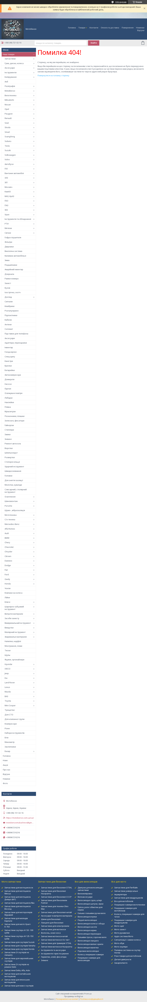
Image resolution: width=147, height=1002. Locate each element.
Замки (7, 434)
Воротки (9, 448)
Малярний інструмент (15, 632)
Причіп (8, 388)
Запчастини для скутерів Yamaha (19, 945)
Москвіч (8, 187)
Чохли (7, 588)
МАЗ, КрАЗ (9, 196)
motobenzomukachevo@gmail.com (20, 822)
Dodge (8, 565)
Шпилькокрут (11, 452)
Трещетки (10, 710)
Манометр (10, 742)
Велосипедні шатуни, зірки (90, 903)
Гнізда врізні (10, 352)
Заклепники (10, 746)
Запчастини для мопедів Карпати (16, 919)
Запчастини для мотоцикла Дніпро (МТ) (17, 898)
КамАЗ (8, 191)
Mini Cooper (10, 705)
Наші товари (8, 54)
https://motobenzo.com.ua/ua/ (20, 818)
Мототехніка (10, 515)
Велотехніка (10, 95)
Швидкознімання (13, 471)
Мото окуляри (121, 946)
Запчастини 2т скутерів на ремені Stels (16, 965)
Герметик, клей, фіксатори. (54, 957)
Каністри (9, 361)
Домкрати (9, 379)
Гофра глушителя (13, 237)
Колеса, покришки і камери (91, 954)
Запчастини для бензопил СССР (56, 897)
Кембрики (9, 306)
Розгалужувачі (11, 310)
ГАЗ (6, 168)
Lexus (7, 687)
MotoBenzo (10, 90)
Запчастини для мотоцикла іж (18, 887)
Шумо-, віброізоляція (15, 510)
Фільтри (8, 242)
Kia (6, 678)
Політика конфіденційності (91, 999)
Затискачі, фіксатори (14, 420)
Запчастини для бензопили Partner (54, 901)
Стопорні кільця (12, 461)
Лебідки (8, 397)
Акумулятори (120, 894)
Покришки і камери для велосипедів (89, 959)
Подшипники (11, 265)
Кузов (7, 287)
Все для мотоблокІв (123, 901)
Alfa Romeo (10, 528)
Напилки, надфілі (13, 641)
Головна (72, 27)
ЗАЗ (6, 177)
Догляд (8, 297)
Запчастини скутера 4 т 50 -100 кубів (18, 931)
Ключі (7, 602)
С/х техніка (10, 519)
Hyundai (8, 664)
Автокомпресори (13, 375)
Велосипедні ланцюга (88, 940)
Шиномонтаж (11, 501)
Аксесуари (10, 67)
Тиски (7, 650)
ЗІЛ (6, 182)
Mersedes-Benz (12, 524)
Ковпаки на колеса (13, 592)
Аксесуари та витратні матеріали (56, 915)
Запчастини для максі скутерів (18, 985)
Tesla (7, 145)
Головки (8, 475)
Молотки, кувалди (13, 484)
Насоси (8, 384)
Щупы (7, 655)
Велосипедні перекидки (89, 933)
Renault (8, 118)
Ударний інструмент (14, 466)
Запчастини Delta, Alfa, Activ (17, 970)
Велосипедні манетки (88, 947)
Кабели (8, 319)
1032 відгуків (120, 2)
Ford (7, 574)
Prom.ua (88, 993)
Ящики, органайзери (14, 659)
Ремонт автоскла (13, 443)
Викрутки (9, 627)
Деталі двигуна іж (122, 959)
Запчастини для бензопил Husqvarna (53, 892)
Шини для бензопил (50, 919)
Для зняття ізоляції (14, 480)
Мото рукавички (122, 933)
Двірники (9, 246)
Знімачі (8, 439)
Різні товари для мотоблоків (127, 956)
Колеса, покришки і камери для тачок (129, 915)
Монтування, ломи (13, 646)
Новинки (140, 27)
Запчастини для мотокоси (53, 929)
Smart (7, 132)
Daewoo (8, 560)
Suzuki (8, 150)
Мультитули (10, 411)
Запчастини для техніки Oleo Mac (54, 907)
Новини (6, 778)
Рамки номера (11, 278)
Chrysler (8, 551)
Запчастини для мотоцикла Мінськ (17, 892)
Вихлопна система (13, 251)
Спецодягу (10, 356)
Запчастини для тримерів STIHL (56, 943)
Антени (8, 324)
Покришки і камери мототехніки (129, 904)
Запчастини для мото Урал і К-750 (17, 925)
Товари (81, 27)
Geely (7, 579)
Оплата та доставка (110, 27)
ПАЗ (6, 205)
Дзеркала (9, 274)
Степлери (9, 429)
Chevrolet (9, 547)
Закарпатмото (121, 963)
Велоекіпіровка (85, 893)
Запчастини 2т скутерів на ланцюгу (16, 953)
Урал (7, 214)
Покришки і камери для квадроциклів (125, 921)
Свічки (8, 232)
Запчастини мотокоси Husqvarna (56, 946)
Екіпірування (10, 77)
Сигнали (9, 301)
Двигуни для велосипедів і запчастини (90, 888)
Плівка (8, 407)
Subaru (8, 141)
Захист (8, 283)
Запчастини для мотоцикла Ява (19, 903)
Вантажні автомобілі (14, 173)
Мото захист (120, 929)
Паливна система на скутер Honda (127, 951)
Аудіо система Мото (123, 936)
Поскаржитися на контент (67, 999)
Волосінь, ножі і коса (51, 933)
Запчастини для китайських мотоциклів (17, 975)
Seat (7, 123)
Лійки (7, 597)
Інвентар (9, 347)
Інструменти (10, 72)
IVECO (7, 668)
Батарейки (10, 370)
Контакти (94, 27)
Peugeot (8, 113)
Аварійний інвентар (14, 269)
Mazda (8, 691)
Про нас (6, 769)
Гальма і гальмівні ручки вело (92, 913)
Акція (5, 765)
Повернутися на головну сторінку (53, 75)
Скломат (9, 329)
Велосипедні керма (87, 930)
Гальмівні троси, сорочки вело (92, 937)
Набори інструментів (14, 733)
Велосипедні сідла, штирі (90, 900)
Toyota (8, 700)
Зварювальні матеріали (16, 636)
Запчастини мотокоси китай (54, 936)
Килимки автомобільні (15, 255)
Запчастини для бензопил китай (56, 912)
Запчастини (10, 58)
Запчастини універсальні (126, 891)
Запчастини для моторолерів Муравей (18, 913)
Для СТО (9, 714)
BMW (7, 538)
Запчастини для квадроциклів (128, 897)
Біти (6, 737)
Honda (8, 583)
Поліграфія (10, 86)
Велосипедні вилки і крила (90, 944)
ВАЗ (6, 696)
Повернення (128, 27)
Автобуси (9, 164)
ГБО (6, 200)
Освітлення (10, 496)
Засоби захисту (12, 618)
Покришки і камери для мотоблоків (125, 909)
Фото (5, 783)
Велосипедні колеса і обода (91, 923)
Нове (5, 760)
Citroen (8, 556)
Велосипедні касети (87, 927)
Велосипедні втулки (87, 916)
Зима (7, 260)
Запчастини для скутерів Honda (19, 949)
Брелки (8, 365)
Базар (7, 751)
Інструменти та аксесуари (53, 950)
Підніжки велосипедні (88, 951)
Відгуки (140, 30)
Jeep (7, 673)
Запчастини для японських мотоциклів (17, 981)
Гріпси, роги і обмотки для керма (90, 908)
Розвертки (10, 457)
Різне (7, 728)
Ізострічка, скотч (13, 292)
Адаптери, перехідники (16, 342)
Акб (6, 81)
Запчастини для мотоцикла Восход (17, 907)
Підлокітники (11, 315)
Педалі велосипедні (87, 920)
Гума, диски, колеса (14, 63)
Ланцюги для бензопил (52, 922)
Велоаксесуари (85, 897)
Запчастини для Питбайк (126, 887)
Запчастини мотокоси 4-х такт (55, 939)
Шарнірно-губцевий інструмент (14, 608)
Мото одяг (119, 926)
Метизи (8, 228)
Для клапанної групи (14, 719)
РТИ (7, 223)
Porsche (8, 505)
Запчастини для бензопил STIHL (56, 887)
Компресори (11, 723)
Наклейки (9, 402)
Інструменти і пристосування (55, 953)
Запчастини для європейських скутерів (18, 959)
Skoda (7, 127)
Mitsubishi (9, 100)
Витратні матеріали (14, 613)
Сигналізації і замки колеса (127, 939)
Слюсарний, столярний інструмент (16, 491)
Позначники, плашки (14, 416)
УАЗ (6, 209)
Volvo (7, 159)
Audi (7, 533)
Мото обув (119, 943)
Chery (7, 542)
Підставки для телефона (16, 333)
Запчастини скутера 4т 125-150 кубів (18, 937)
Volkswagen (10, 155)
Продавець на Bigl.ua (73, 996)
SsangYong (10, 136)
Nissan (8, 104)
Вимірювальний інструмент (18, 623)
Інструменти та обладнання (18, 219)
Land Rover (10, 682)
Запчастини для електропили (55, 926)
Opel (7, 109)
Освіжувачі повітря (13, 393)
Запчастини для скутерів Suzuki (19, 942)
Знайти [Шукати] (93, 43)
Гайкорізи (9, 425)
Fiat (6, 569)
